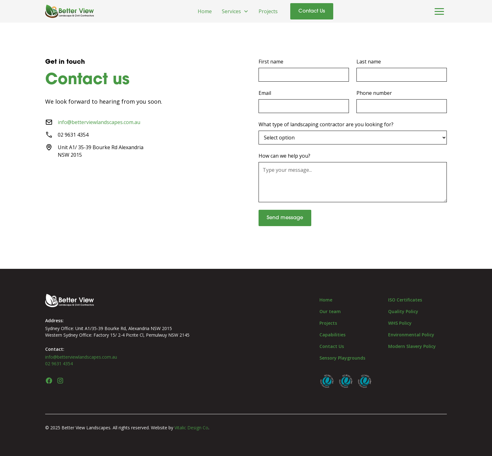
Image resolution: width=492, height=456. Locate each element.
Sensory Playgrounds (342, 358)
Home (205, 11)
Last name (368, 61)
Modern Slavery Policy (412, 346)
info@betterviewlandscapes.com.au (99, 122)
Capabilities (332, 335)
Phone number (374, 93)
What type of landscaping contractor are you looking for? (326, 124)
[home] (69, 11)
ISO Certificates (405, 300)
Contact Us (311, 11)
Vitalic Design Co (191, 428)
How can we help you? (284, 155)
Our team (330, 311)
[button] (235, 11)
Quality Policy (403, 311)
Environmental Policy (411, 335)
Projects (268, 11)
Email (265, 93)
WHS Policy (400, 323)
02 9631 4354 (59, 363)
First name (271, 61)
